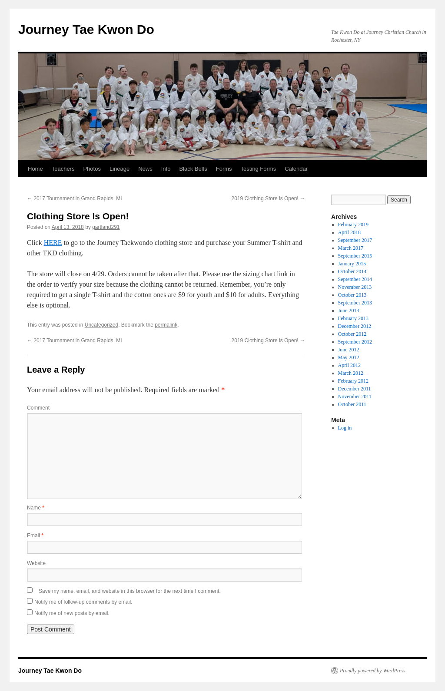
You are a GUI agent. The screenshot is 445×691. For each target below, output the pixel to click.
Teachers (63, 168)
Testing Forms (258, 168)
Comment (38, 408)
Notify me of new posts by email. (72, 613)
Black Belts (193, 168)
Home (35, 168)
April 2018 (349, 232)
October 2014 (352, 271)
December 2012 (354, 326)
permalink (166, 325)
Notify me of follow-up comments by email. (83, 602)
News (145, 168)
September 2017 (355, 240)
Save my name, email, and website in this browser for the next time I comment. (130, 591)
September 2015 (355, 256)
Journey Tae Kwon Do (86, 29)
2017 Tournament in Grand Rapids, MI (74, 198)
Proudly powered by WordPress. (373, 671)
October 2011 (352, 404)
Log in (345, 428)
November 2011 (355, 396)
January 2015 (352, 264)
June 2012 (348, 350)
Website (36, 563)
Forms (224, 168)
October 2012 (352, 334)
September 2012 (355, 342)
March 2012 (350, 373)
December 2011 (354, 389)
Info (166, 168)
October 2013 (352, 295)
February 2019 (353, 225)
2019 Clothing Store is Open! (268, 198)
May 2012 (348, 357)
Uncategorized (101, 325)
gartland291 (106, 227)
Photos (91, 168)
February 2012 (353, 381)
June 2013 (348, 310)
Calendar (296, 168)
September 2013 (355, 303)
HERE (53, 242)
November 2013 (355, 287)
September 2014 (355, 279)
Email (35, 535)
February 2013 (353, 318)
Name (35, 508)
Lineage (120, 168)
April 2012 (349, 365)
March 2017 (350, 248)
